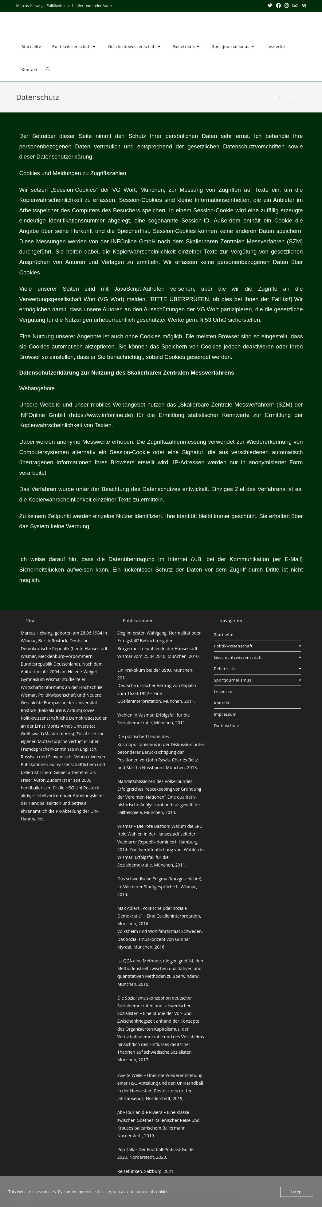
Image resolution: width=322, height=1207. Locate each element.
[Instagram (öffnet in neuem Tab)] (287, 6)
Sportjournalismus (257, 680)
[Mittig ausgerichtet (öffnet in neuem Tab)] (302, 6)
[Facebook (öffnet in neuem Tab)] (278, 6)
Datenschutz (294, 97)
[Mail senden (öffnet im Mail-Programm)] (295, 6)
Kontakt (222, 703)
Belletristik (257, 668)
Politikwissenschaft (257, 646)
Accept (296, 1191)
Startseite (224, 634)
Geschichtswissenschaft (257, 657)
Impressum (225, 714)
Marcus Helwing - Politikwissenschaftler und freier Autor (112, 23)
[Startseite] (275, 97)
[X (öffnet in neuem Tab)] (269, 6)
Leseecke (223, 691)
